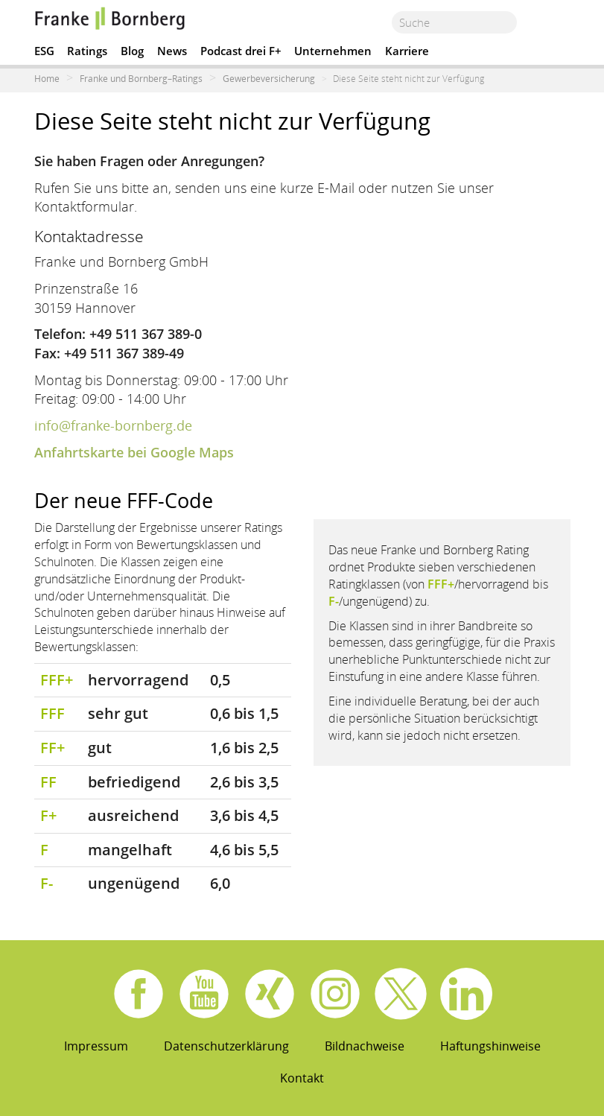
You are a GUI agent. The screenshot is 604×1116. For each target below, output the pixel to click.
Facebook (138, 994)
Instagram (335, 994)
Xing (270, 994)
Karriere (407, 50)
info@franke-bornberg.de (113, 425)
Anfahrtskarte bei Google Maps (134, 452)
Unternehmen (333, 50)
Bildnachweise (364, 1046)
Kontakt (302, 1078)
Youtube (204, 994)
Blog (132, 50)
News (172, 50)
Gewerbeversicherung (269, 78)
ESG (44, 50)
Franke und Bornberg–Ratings (141, 78)
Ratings (87, 50)
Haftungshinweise (490, 1046)
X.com (401, 994)
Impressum (96, 1046)
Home (47, 78)
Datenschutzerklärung (226, 1046)
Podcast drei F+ (241, 50)
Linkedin (466, 994)
